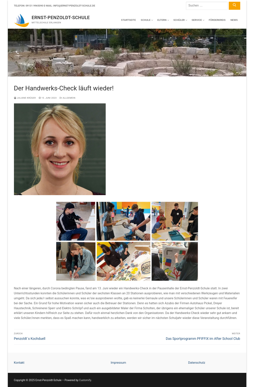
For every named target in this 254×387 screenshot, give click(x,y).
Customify (85, 380)
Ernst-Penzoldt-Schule (61, 17)
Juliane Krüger (25, 98)
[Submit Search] (234, 6)
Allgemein (67, 98)
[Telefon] (17, 52)
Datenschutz (196, 362)
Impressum (118, 362)
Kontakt (19, 362)
